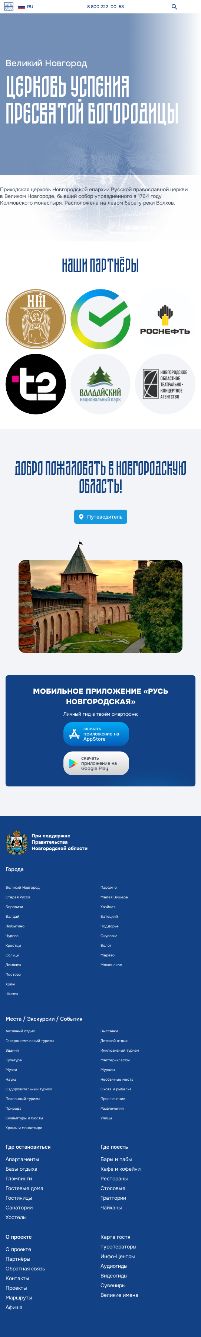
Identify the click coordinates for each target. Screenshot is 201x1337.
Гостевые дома (24, 1188)
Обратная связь (25, 1268)
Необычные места (117, 1079)
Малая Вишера (114, 897)
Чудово (12, 935)
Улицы (106, 1118)
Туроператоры (118, 1246)
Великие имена (119, 1295)
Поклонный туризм (23, 1098)
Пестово (13, 974)
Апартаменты (22, 1159)
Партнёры (18, 1259)
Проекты (16, 1288)
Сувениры (113, 1285)
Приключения (112, 1098)
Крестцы (13, 945)
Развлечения (111, 1108)
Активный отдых (20, 1031)
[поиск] (174, 6)
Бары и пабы (116, 1159)
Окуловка (109, 935)
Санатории (19, 1207)
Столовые (112, 1188)
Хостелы (16, 1217)
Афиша (14, 1307)
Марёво (107, 955)
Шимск (12, 993)
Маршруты (19, 1297)
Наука (11, 1079)
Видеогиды (114, 1275)
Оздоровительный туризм (29, 1089)
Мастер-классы (115, 1060)
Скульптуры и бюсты (24, 1118)
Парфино (108, 887)
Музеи (11, 1069)
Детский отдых (114, 1040)
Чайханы (111, 1207)
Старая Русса (18, 897)
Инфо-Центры (117, 1256)
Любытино (15, 926)
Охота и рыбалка (116, 1089)
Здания (12, 1050)
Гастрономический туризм (30, 1040)
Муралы (107, 1069)
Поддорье (109, 926)
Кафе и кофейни (120, 1169)
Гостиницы (19, 1198)
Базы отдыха (21, 1169)
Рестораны (114, 1178)
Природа (14, 1108)
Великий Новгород (23, 887)
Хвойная (107, 906)
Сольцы (12, 955)
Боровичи (14, 906)
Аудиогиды (114, 1266)
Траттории (113, 1198)
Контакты (17, 1278)
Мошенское (111, 964)
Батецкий (109, 916)
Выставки (109, 1031)
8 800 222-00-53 (105, 7)
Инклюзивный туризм (119, 1050)
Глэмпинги (19, 1178)
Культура (14, 1060)
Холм (10, 984)
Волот (106, 945)
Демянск (13, 964)
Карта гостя (115, 1237)
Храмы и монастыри (24, 1127)
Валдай (12, 916)
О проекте (18, 1249)
